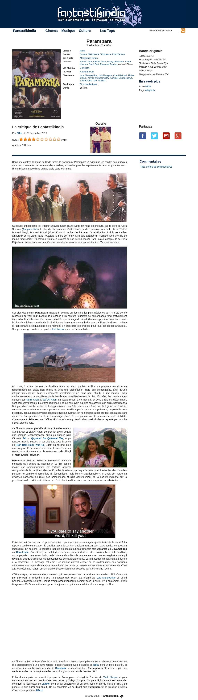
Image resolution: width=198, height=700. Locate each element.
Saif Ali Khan (99, 61)
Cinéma (52, 31)
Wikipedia (150, 90)
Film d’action (118, 54)
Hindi (82, 50)
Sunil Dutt (94, 64)
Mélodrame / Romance (99, 54)
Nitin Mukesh (99, 80)
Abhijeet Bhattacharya (121, 78)
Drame (83, 54)
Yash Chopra (110, 677)
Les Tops (107, 31)
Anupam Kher (30, 229)
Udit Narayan (105, 75)
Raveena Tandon (108, 64)
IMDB (148, 86)
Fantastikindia (24, 31)
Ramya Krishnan (115, 61)
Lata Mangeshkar (88, 75)
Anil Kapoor (58, 329)
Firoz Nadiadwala (88, 84)
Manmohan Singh (89, 58)
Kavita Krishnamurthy (98, 78)
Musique (68, 31)
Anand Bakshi (87, 71)
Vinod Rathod (120, 75)
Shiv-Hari (84, 68)
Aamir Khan (86, 61)
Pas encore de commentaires (156, 166)
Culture (85, 31)
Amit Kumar (86, 80)
